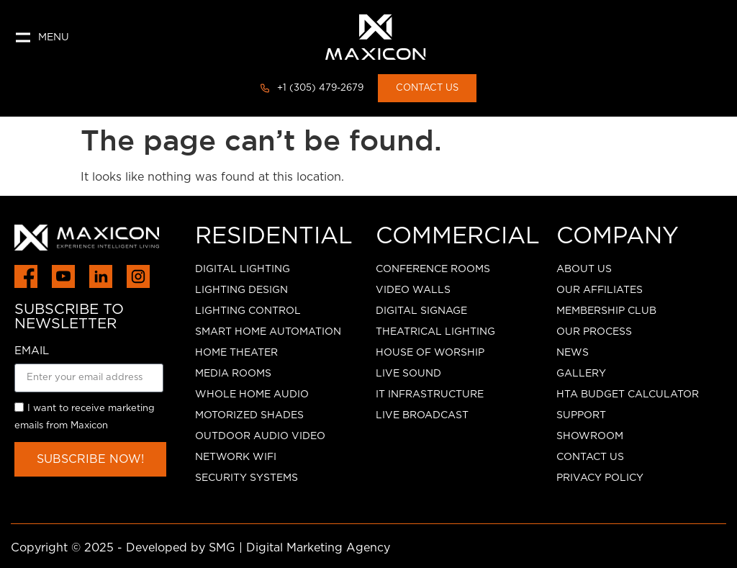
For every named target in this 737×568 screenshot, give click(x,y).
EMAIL (31, 351)
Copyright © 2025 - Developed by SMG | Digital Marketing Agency (200, 548)
